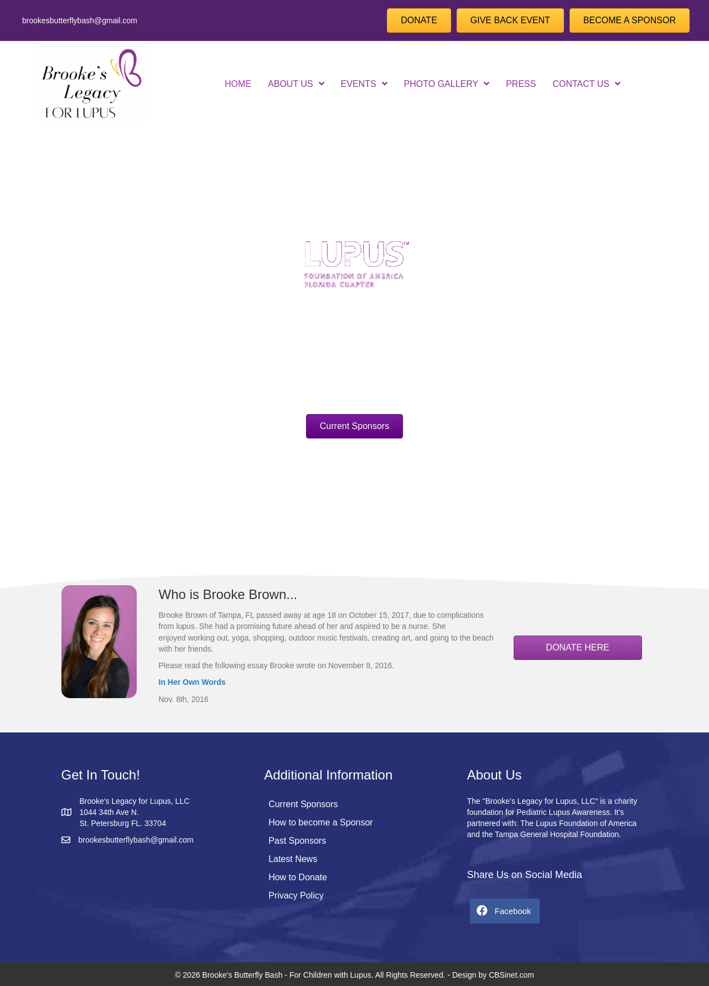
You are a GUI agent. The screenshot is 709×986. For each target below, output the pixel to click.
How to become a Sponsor (320, 822)
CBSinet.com (511, 974)
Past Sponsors (297, 840)
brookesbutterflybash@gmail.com (79, 20)
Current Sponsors (303, 804)
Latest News (292, 859)
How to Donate (297, 877)
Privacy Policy (296, 895)
